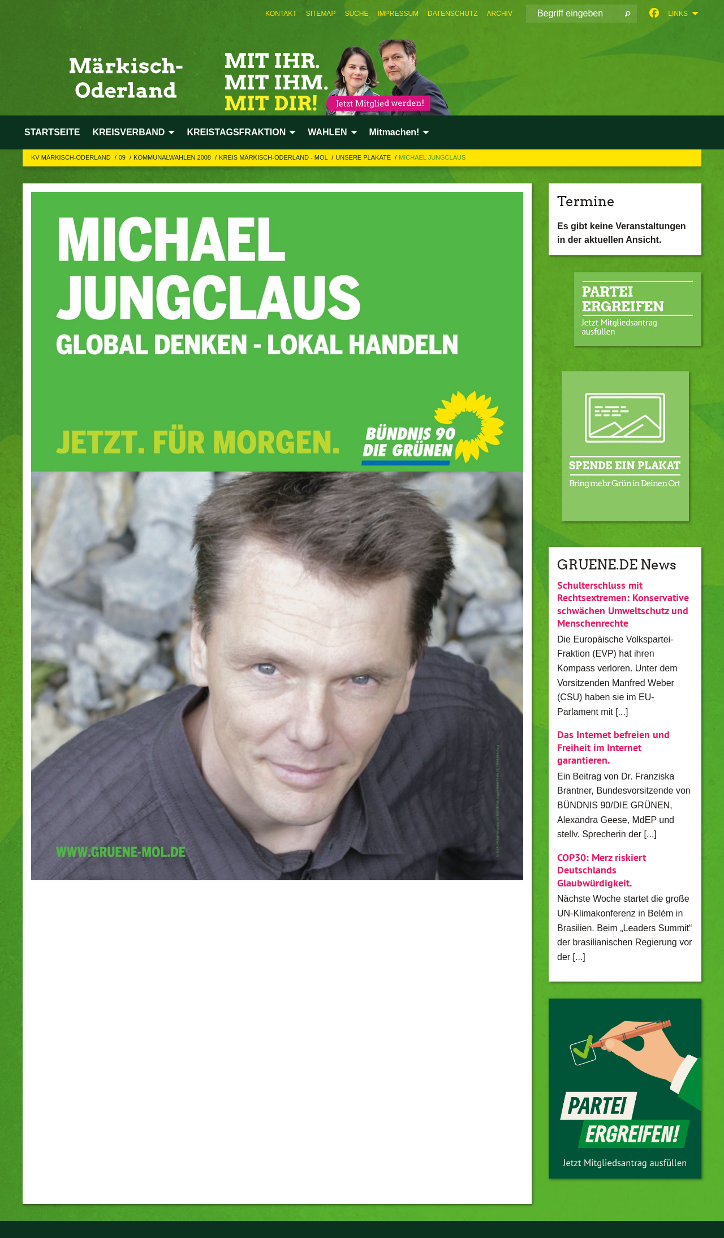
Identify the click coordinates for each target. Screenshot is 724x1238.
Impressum (398, 14)
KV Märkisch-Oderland (72, 157)
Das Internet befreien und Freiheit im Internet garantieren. (613, 747)
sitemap (321, 14)
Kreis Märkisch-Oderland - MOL (274, 157)
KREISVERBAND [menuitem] (128, 132)
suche (356, 14)
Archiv (499, 14)
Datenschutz (452, 14)
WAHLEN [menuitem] (327, 132)
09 (123, 157)
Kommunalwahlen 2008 (173, 157)
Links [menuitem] (678, 14)
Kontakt (281, 14)
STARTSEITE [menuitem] (52, 132)
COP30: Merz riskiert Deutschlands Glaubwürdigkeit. (601, 870)
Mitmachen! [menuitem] (394, 132)
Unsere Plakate (364, 157)
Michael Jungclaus (432, 157)
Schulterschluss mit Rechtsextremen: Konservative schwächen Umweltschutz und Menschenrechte (623, 604)
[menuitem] (281, 13)
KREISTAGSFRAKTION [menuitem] (236, 132)
